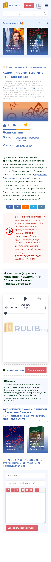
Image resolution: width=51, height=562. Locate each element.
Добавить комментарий (21, 528)
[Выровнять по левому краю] (22, 490)
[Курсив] (13, 490)
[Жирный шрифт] (8, 490)
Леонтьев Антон (14, 132)
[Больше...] (37, 490)
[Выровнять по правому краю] (31, 490)
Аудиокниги (8, 88)
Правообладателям (15, 370)
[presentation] (40, 22)
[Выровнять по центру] (27, 490)
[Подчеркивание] (17, 490)
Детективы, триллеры (26, 88)
